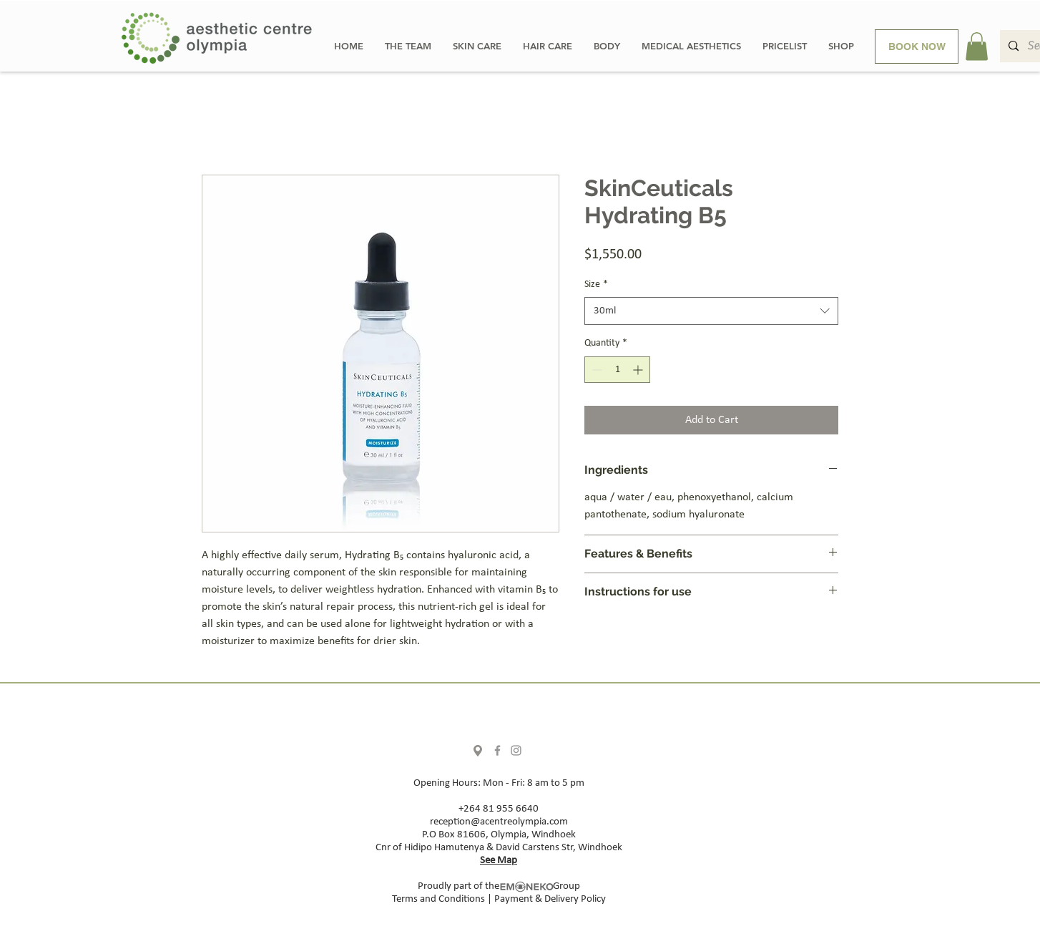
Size (596, 284)
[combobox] (711, 311)
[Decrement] (595, 369)
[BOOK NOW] (916, 46)
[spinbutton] (617, 369)
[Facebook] (497, 750)
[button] (977, 46)
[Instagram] (516, 750)
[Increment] (639, 369)
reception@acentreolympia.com (499, 822)
